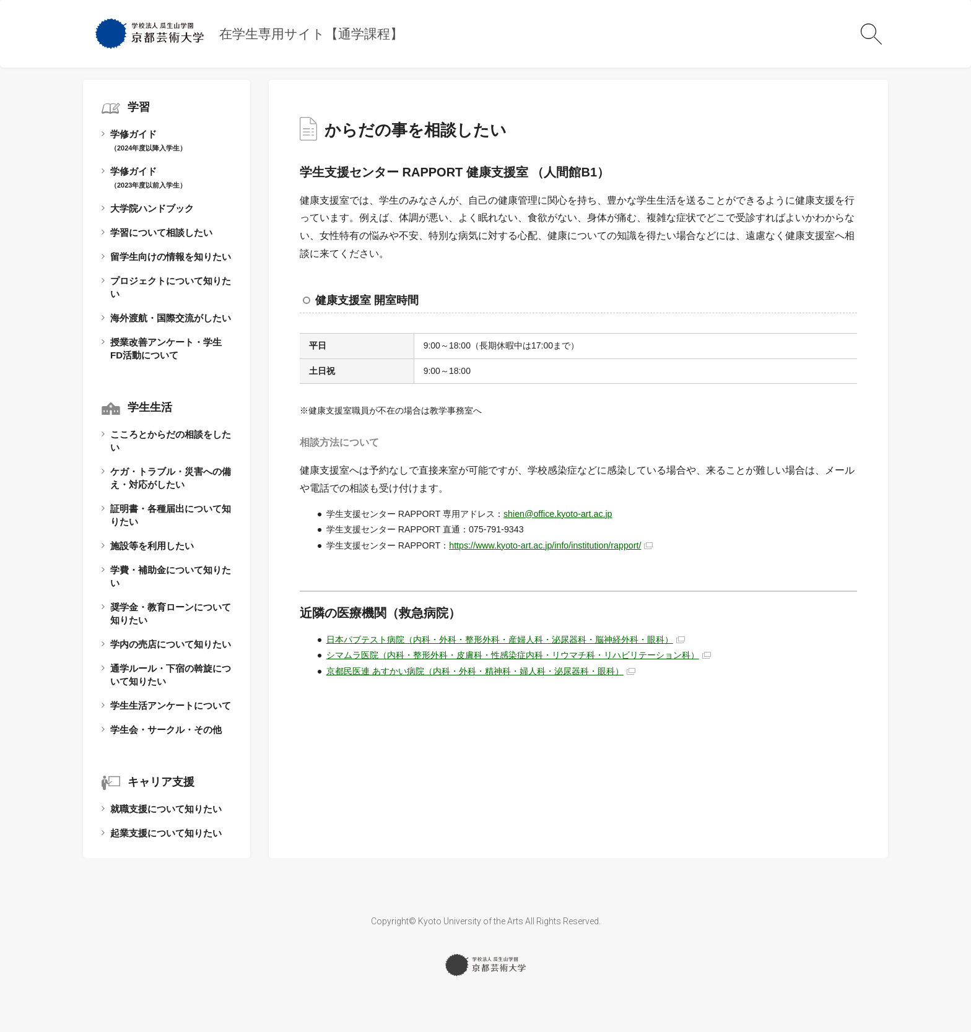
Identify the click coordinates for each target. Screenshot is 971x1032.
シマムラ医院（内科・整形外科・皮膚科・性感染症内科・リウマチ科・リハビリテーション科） (512, 655)
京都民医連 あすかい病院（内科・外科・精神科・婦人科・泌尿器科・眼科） (475, 671)
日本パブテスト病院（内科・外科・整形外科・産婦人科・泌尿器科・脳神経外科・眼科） (499, 639)
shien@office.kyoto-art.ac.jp (557, 514)
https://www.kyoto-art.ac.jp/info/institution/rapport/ (545, 545)
